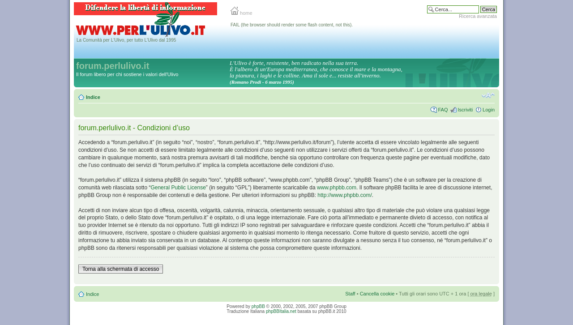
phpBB (258, 306)
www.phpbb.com (336, 187)
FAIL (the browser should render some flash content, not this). (292, 24)
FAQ (443, 109)
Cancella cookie (377, 293)
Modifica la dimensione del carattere (488, 95)
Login (489, 109)
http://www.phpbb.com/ (344, 195)
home (241, 13)
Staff (350, 293)
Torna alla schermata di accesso (120, 269)
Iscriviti (465, 109)
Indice (93, 97)
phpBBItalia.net (281, 311)
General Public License (177, 187)
